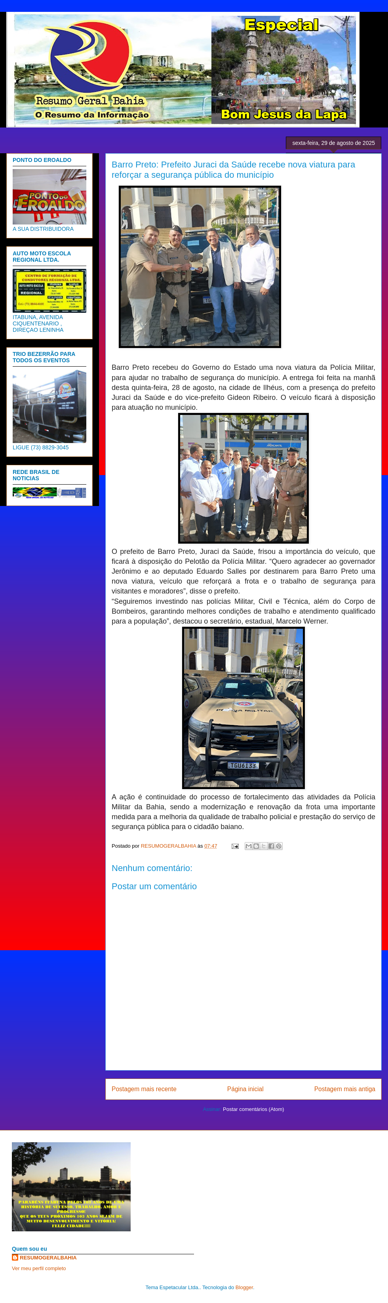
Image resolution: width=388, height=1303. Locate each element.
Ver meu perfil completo (39, 1268)
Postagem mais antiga (344, 1089)
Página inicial (245, 1089)
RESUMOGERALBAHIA (48, 1258)
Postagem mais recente (144, 1089)
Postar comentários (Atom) (253, 1109)
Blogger (244, 1287)
